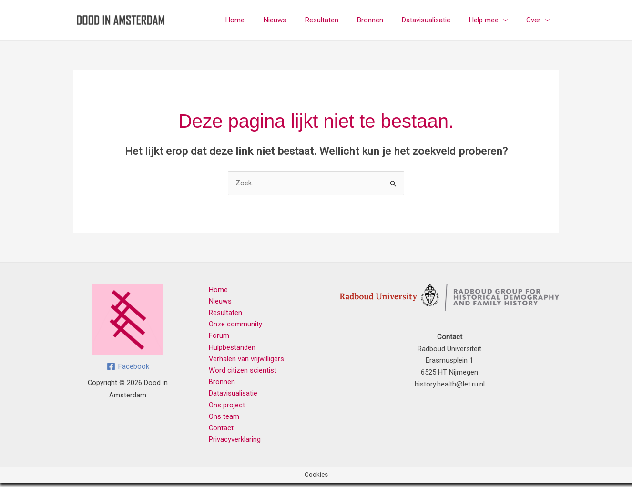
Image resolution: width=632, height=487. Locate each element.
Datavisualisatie (437, 20)
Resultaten (341, 20)
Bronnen (385, 20)
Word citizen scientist (240, 372)
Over (540, 20)
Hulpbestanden (229, 349)
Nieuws (298, 20)
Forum (216, 337)
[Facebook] (128, 366)
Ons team (221, 419)
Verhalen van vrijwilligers (244, 360)
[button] (509, 20)
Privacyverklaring (232, 443)
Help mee (495, 20)
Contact (219, 431)
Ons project (224, 408)
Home (263, 20)
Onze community (233, 325)
